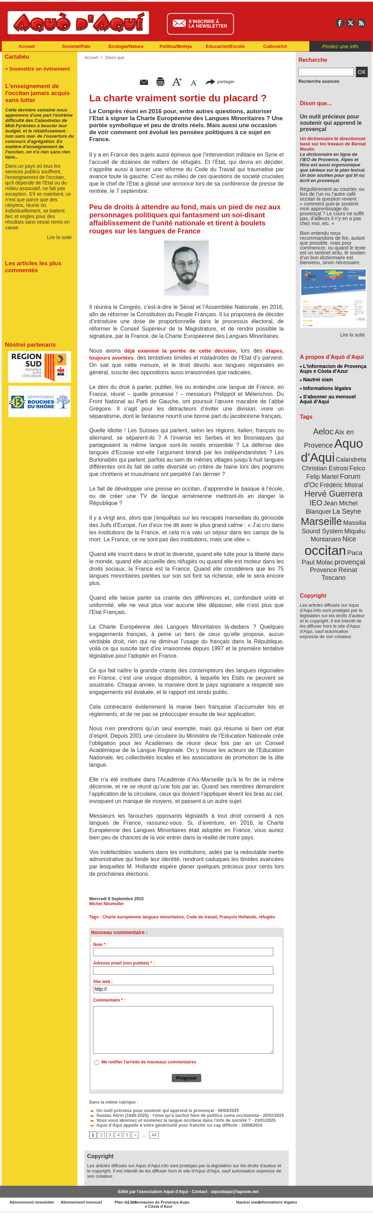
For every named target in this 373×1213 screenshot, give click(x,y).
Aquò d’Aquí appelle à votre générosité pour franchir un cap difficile (160, 1124)
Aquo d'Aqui (332, 448)
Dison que (114, 57)
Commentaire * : (109, 1000)
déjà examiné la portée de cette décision (180, 351)
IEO (316, 500)
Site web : (103, 981)
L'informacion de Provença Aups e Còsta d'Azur (333, 368)
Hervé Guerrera (333, 490)
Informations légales (325, 388)
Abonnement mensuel (94, 1202)
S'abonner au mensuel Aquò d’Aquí (328, 398)
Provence (324, 564)
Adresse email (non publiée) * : (123, 963)
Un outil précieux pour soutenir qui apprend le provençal (149, 1110)
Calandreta (350, 458)
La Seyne (346, 507)
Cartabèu (17, 56)
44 (153, 1135)
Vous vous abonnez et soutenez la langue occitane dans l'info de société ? (167, 1120)
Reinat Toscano (339, 568)
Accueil (27, 46)
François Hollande (236, 917)
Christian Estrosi (325, 466)
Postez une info (340, 46)
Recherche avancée (318, 81)
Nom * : (100, 944)
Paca (354, 547)
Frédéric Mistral (341, 482)
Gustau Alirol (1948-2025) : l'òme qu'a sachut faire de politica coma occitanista (171, 1115)
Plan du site (156, 1202)
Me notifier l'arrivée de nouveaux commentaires (148, 1062)
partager (220, 81)
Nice (349, 534)
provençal (349, 557)
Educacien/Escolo (225, 46)
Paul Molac (318, 557)
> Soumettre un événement (36, 68)
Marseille (322, 517)
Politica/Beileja (176, 46)
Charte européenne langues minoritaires (143, 917)
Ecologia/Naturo (125, 46)
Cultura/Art (275, 46)
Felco (356, 466)
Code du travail (200, 917)
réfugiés (265, 917)
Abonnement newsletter (33, 1202)
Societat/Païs (76, 46)
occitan (325, 545)
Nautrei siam (316, 379)
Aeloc (323, 430)
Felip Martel (323, 474)
